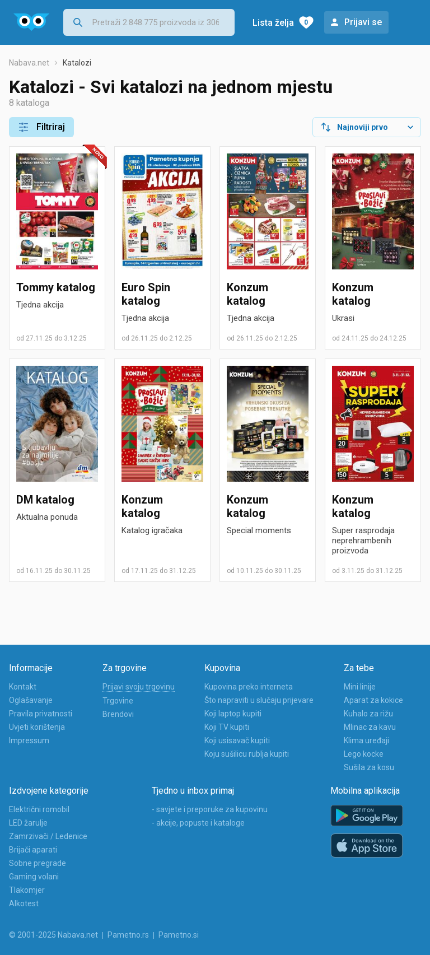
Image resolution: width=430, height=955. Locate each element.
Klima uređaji (366, 740)
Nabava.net (29, 62)
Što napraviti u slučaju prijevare (259, 700)
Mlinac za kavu (370, 727)
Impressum (29, 740)
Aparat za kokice (373, 700)
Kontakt (22, 686)
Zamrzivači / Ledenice (48, 836)
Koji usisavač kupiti (237, 740)
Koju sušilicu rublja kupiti (246, 753)
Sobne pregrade (37, 863)
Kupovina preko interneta (248, 686)
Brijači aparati (33, 849)
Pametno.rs (128, 934)
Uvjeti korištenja (37, 727)
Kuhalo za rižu (368, 713)
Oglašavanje (31, 700)
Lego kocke (364, 753)
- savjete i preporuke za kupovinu (210, 809)
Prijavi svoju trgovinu (138, 686)
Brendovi (118, 714)
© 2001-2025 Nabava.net (53, 934)
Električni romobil (39, 809)
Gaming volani (34, 876)
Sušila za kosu (369, 767)
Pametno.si (178, 934)
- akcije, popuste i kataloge (198, 822)
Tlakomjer (27, 890)
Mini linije (360, 686)
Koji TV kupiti (226, 727)
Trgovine (117, 700)
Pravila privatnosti (40, 713)
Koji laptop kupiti (232, 713)
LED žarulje (28, 822)
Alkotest (24, 903)
